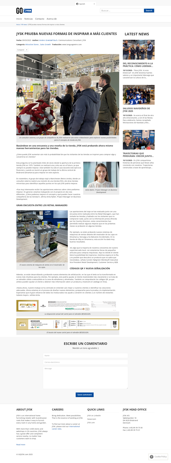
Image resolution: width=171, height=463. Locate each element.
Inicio (19, 18)
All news (24, 24)
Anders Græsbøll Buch (48, 40)
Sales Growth (45, 44)
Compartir (22, 50)
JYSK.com (91, 422)
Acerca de (52, 18)
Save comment (84, 394)
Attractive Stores (32, 44)
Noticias (28, 18)
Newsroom (91, 419)
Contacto (39, 18)
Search (149, 10)
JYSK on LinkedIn (94, 415)
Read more (20, 444)
